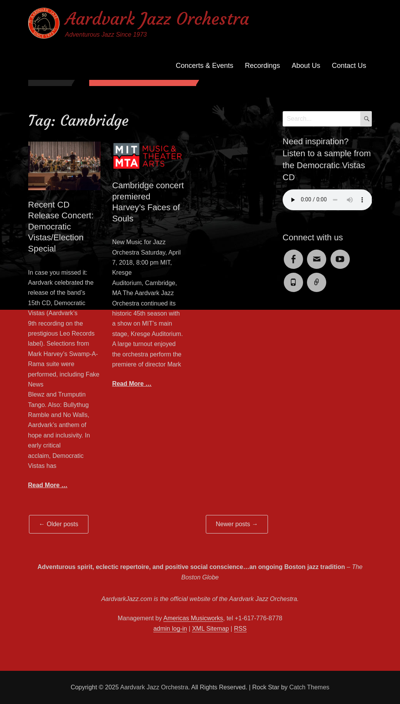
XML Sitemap (210, 628)
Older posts (58, 524)
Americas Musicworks (193, 618)
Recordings (262, 65)
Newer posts (237, 524)
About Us (306, 65)
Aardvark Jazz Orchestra (157, 18)
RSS (240, 628)
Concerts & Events (204, 65)
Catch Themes (309, 687)
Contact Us (349, 65)
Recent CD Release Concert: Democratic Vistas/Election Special (61, 226)
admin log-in (170, 628)
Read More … (48, 485)
